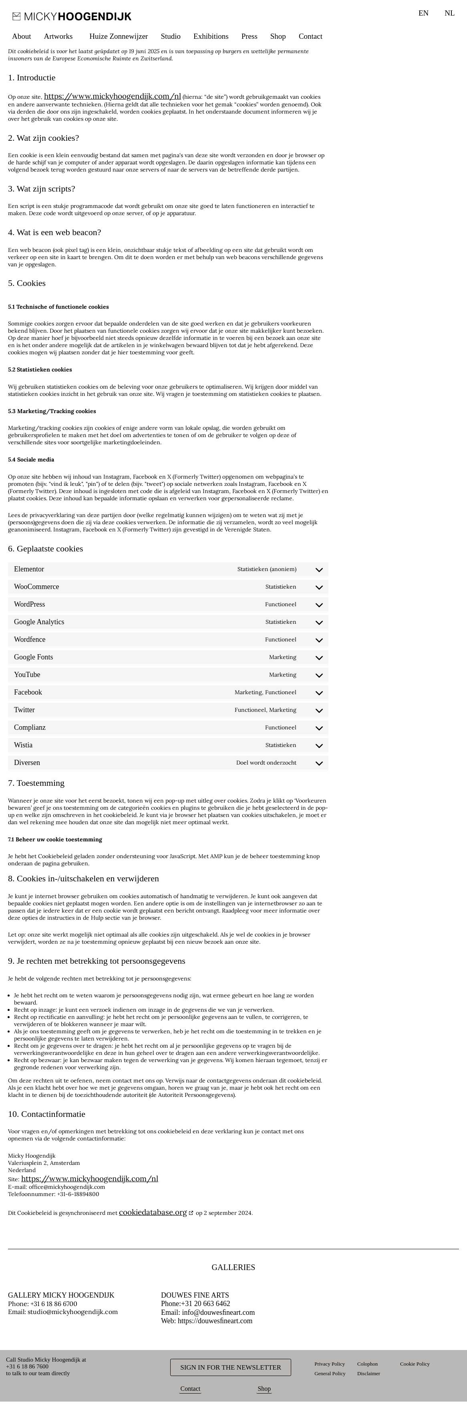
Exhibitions (211, 36)
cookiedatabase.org (153, 1212)
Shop (278, 36)
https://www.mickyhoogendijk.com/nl (112, 96)
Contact (310, 36)
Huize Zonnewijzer (118, 36)
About (21, 36)
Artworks (58, 36)
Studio (171, 36)
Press (250, 36)
